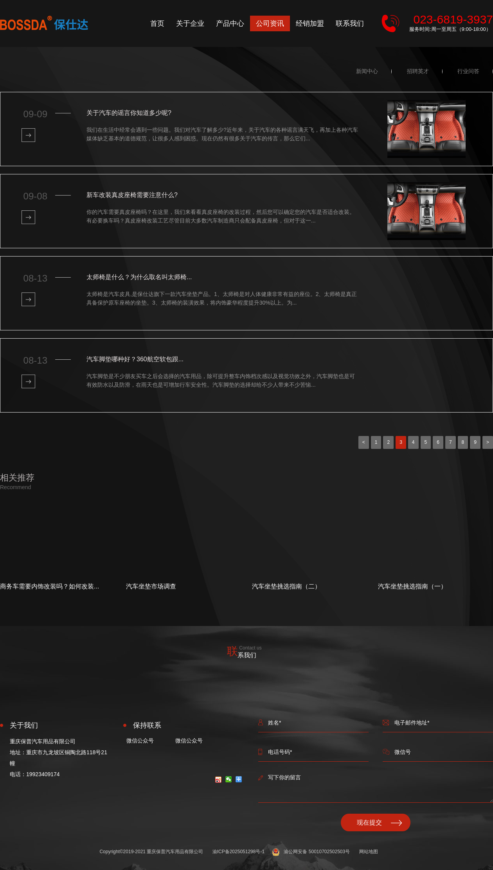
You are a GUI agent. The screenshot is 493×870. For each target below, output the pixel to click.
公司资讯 (270, 23)
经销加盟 (310, 23)
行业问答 (468, 71)
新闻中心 (367, 71)
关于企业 (190, 23)
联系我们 (350, 23)
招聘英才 (418, 71)
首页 (157, 23)
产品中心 (230, 23)
